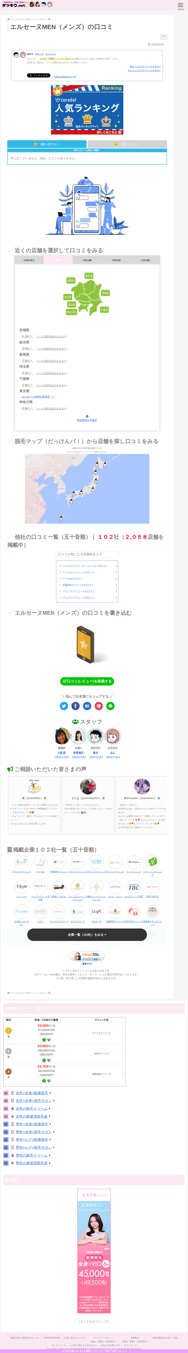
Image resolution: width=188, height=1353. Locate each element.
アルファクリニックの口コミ (79, 597)
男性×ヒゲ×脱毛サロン (36, 1148)
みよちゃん (51, 54)
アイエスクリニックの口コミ (79, 572)
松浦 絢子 (78, 752)
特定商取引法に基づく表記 (165, 1338)
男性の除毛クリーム (34, 1155)
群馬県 (70, 280)
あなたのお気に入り (110, 1345)
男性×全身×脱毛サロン (36, 1132)
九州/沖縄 (145, 260)
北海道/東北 (28, 260)
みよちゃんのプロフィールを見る (143, 70)
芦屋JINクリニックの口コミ (78, 585)
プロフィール (61, 757)
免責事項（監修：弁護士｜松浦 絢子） (135, 1340)
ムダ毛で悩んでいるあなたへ (83, 1345)
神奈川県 (71, 312)
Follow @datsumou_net (65, 77)
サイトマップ (130, 1345)
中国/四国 (116, 260)
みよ (112, 752)
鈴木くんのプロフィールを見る (144, 66)
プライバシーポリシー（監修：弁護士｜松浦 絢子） (103, 1340)
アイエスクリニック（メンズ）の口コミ (85, 566)
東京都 (71, 304)
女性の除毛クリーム (34, 1109)
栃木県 (88, 275)
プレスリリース (58, 1345)
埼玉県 (67, 297)
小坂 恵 (61, 752)
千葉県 (104, 309)
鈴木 (95, 752)
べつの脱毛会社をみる (50, 336)
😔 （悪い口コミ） (127, 144)
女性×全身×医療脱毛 (34, 1093)
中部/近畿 (87, 260)
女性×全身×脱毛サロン (36, 1101)
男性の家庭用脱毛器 (34, 1163)
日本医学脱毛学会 (52, 1338)
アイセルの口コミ (73, 578)
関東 (58, 260)
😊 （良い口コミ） (47, 144)
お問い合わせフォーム (74, 1338)
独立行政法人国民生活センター (24, 1338)
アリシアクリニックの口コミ (79, 591)
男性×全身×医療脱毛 (34, 1124)
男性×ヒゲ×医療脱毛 (34, 1140)
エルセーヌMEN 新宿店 (36, 396)
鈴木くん (39, 54)
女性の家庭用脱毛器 (34, 1116)
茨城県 (105, 292)
